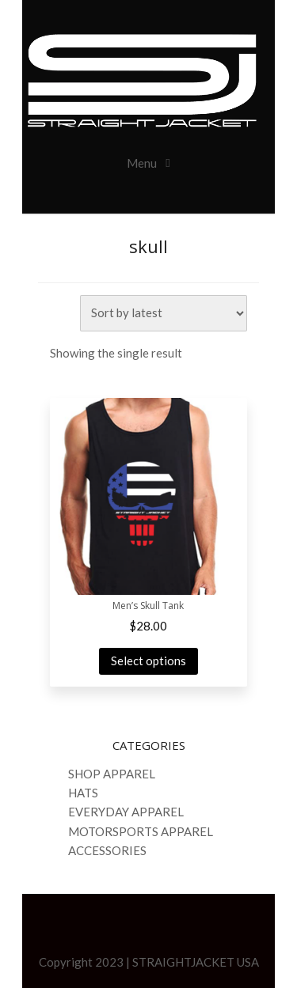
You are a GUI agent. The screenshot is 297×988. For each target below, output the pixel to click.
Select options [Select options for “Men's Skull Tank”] (148, 660)
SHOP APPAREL (111, 774)
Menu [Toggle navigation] (143, 163)
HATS (83, 792)
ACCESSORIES (107, 850)
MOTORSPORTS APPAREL (140, 831)
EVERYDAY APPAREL (126, 811)
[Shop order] (163, 313)
